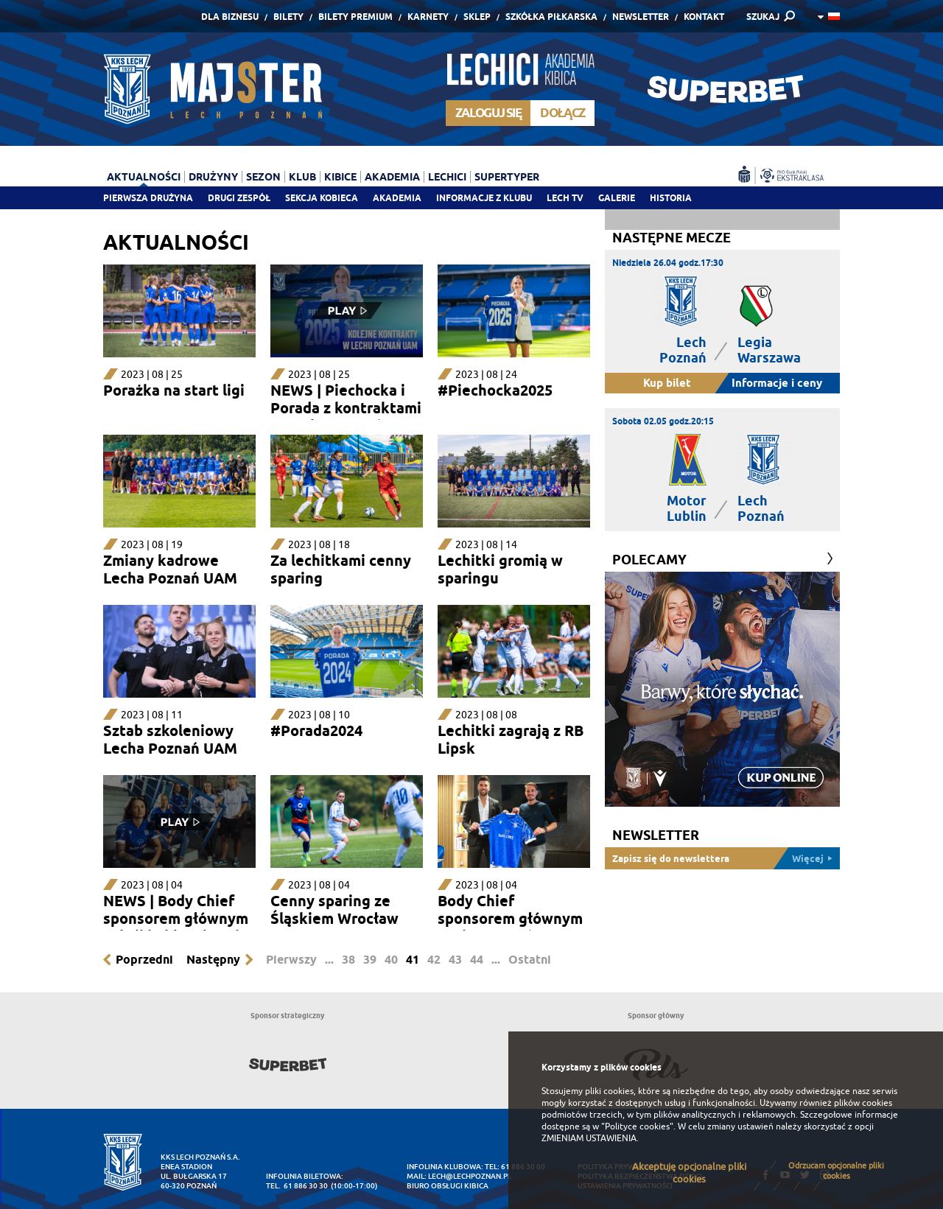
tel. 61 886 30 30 (297, 1186)
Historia (671, 197)
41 (412, 960)
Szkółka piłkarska (551, 16)
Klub (302, 177)
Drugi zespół (239, 197)
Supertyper (506, 177)
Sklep (477, 16)
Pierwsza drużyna (148, 197)
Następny (213, 960)
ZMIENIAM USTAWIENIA (589, 1138)
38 (348, 960)
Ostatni (529, 960)
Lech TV (565, 197)
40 (391, 960)
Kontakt (704, 16)
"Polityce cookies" (637, 1126)
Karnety (428, 16)
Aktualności (143, 177)
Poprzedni (144, 960)
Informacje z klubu (484, 197)
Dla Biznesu (230, 16)
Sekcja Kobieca (321, 197)
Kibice (340, 177)
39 (369, 960)
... (329, 960)
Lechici (447, 177)
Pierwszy (291, 960)
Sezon (263, 177)
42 (434, 960)
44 (476, 960)
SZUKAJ (762, 16)
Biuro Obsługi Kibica (447, 1186)
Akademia (397, 197)
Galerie (616, 197)
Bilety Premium (355, 16)
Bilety (288, 16)
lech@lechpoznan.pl (469, 1176)
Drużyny (213, 177)
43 (455, 960)
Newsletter (640, 16)
